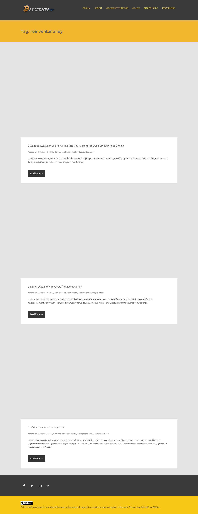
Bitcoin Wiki (151, 8)
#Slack (136, 8)
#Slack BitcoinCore (117, 8)
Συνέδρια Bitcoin (97, 293)
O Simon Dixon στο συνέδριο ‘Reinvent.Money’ (55, 286)
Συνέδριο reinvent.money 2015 (46, 427)
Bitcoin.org (168, 8)
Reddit (98, 8)
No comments (71, 152)
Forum (86, 8)
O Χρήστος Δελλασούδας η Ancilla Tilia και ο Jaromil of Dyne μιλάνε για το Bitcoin (76, 145)
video (92, 152)
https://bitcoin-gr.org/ (59, 507)
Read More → (36, 173)
